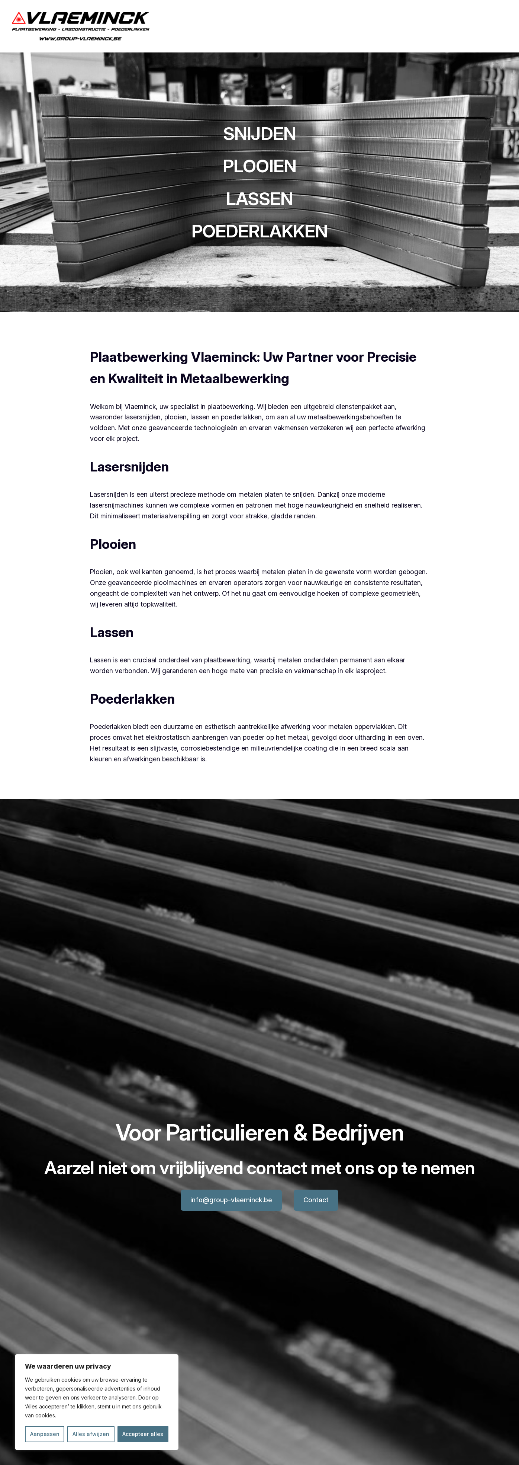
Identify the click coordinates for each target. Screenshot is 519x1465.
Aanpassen (44, 1434)
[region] (96, 1402)
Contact (316, 1200)
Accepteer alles (142, 1434)
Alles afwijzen (90, 1434)
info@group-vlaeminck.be (231, 1200)
